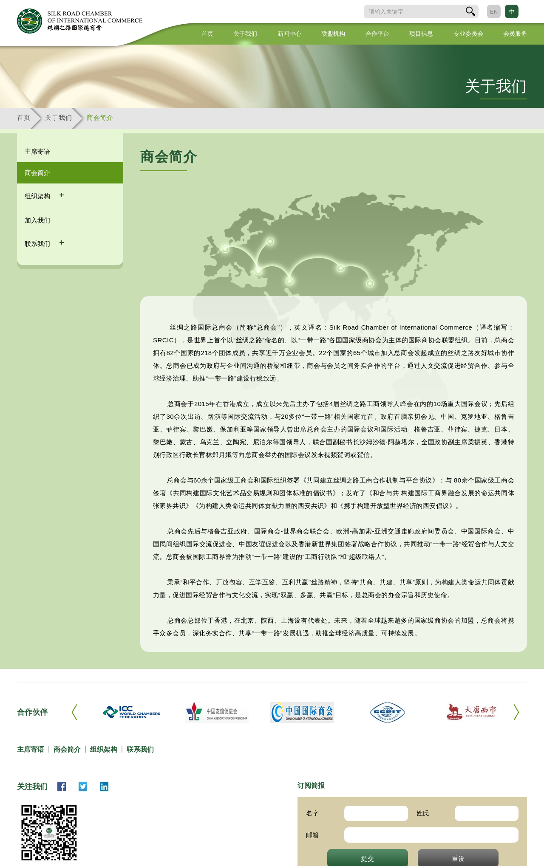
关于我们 (245, 33)
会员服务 (515, 33)
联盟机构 (333, 33)
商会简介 (100, 117)
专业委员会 (468, 33)
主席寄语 (37, 151)
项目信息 (421, 33)
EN (494, 11)
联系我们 (38, 243)
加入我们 (37, 220)
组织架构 (38, 196)
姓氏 (422, 813)
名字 (312, 813)
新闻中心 (289, 33)
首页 (207, 33)
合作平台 (377, 33)
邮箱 (312, 834)
